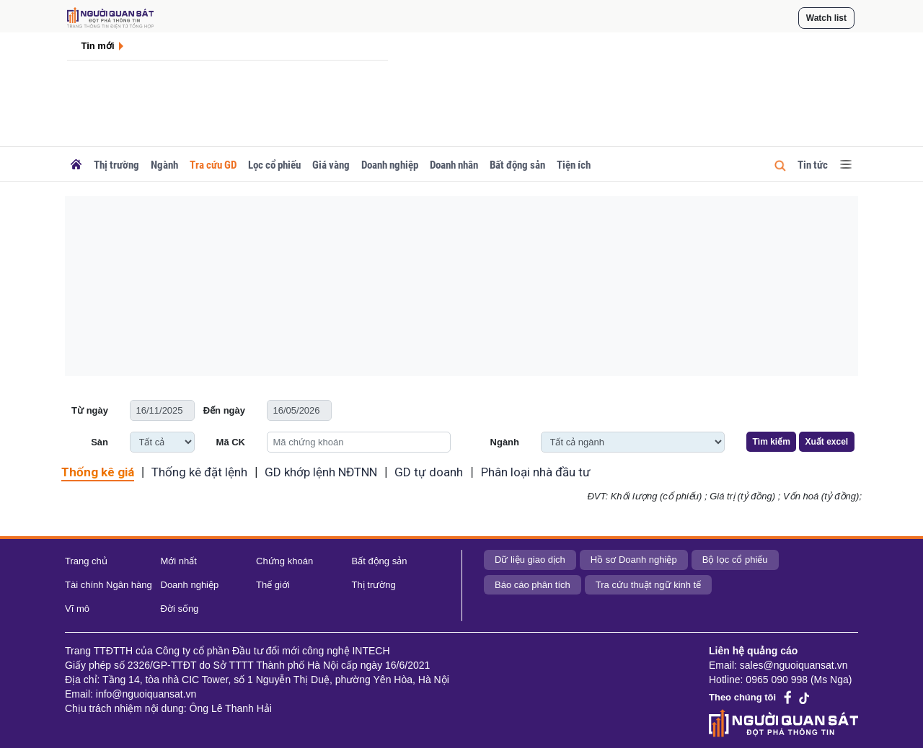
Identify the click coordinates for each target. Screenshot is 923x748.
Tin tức (813, 165)
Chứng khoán (284, 561)
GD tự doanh (428, 472)
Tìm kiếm (771, 442)
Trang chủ (86, 561)
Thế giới (273, 584)
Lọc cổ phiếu (274, 165)
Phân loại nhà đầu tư (536, 472)
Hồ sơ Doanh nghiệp (634, 559)
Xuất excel (826, 442)
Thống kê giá (97, 472)
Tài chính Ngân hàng (108, 584)
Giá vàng (331, 165)
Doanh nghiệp (389, 165)
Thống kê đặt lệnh (199, 472)
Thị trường (116, 165)
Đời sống (180, 608)
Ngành (164, 165)
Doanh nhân (454, 165)
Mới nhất (179, 561)
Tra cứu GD (213, 165)
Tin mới (98, 45)
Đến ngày (224, 410)
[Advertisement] (461, 286)
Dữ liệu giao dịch (530, 559)
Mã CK (230, 442)
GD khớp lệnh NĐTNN (321, 472)
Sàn (99, 442)
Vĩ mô (77, 608)
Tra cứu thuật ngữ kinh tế (648, 584)
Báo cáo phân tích (532, 584)
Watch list (826, 18)
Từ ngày (89, 410)
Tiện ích (574, 165)
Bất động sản (517, 165)
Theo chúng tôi (742, 697)
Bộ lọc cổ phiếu (735, 559)
